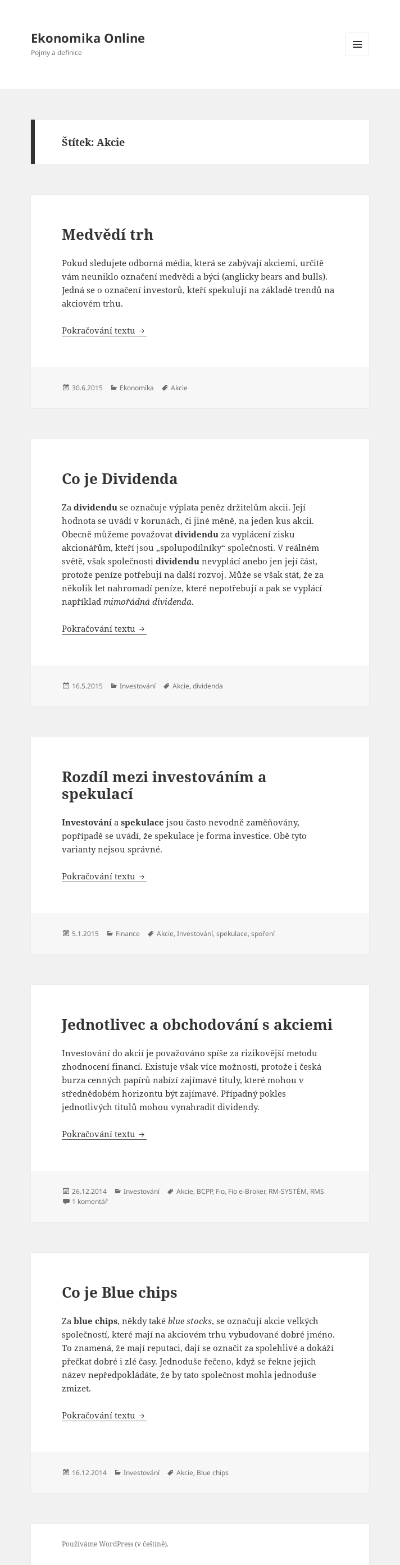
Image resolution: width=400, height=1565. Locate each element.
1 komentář (90, 1201)
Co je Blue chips (120, 1292)
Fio (220, 1191)
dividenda (208, 686)
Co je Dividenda (120, 478)
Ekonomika (137, 388)
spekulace (232, 933)
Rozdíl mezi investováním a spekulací (164, 785)
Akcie (179, 388)
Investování (138, 686)
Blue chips (213, 1472)
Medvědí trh (107, 234)
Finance (128, 933)
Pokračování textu (104, 330)
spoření (263, 933)
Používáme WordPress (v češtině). (115, 1544)
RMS (317, 1191)
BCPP (204, 1191)
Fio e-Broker (246, 1191)
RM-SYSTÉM (288, 1191)
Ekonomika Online (88, 37)
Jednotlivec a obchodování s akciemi (197, 1024)
